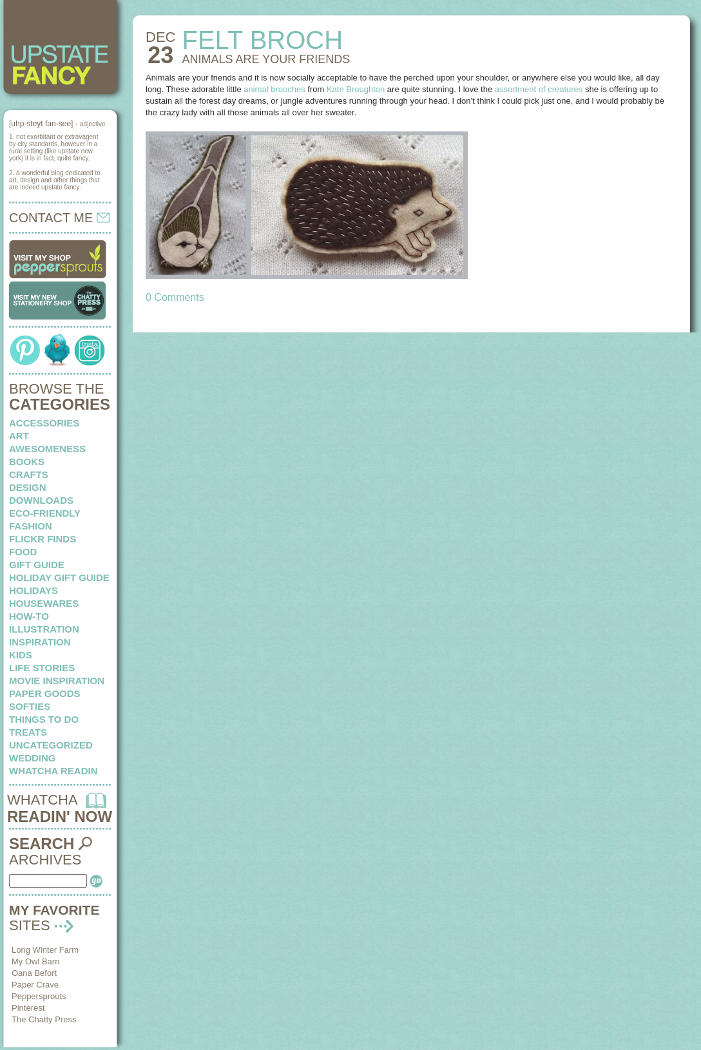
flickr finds (42, 538)
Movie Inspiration (56, 680)
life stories (42, 667)
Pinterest (28, 1008)
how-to (29, 616)
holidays (33, 590)
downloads (41, 500)
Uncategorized (51, 745)
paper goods (45, 693)
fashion (30, 525)
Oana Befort (34, 973)
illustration (44, 629)
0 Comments (175, 297)
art (19, 435)
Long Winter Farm (45, 950)
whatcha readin (53, 770)
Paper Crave (35, 984)
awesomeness (47, 448)
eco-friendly (45, 513)
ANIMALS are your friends (266, 59)
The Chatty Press (44, 1019)
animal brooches (274, 89)
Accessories (44, 422)
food (23, 551)
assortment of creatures (539, 89)
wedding (32, 757)
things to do (44, 719)
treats (28, 732)
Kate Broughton (356, 89)
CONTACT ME (59, 218)
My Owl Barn (35, 961)
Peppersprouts (39, 996)
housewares (44, 603)
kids (20, 654)
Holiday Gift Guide (59, 577)
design (27, 487)
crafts (28, 474)
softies (29, 706)
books (26, 461)
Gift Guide (36, 564)
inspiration (40, 641)
